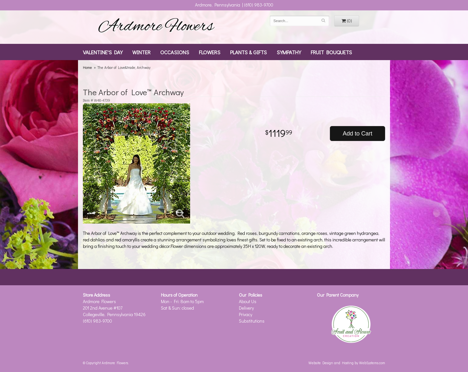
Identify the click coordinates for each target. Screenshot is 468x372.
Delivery (246, 308)
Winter (141, 52)
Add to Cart (357, 133)
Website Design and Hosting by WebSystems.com (346, 362)
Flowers (209, 52)
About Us (247, 301)
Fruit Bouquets (331, 52)
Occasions (174, 52)
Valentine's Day (103, 52)
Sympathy (289, 52)
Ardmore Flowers (156, 27)
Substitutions (252, 321)
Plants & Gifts (248, 52)
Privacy (245, 314)
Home (87, 67)
